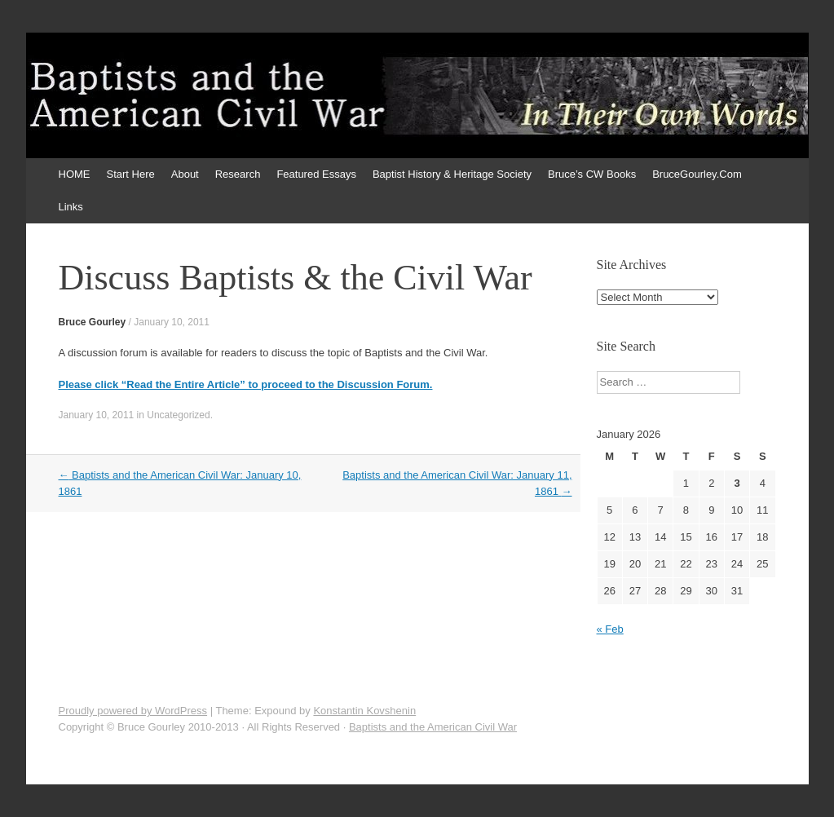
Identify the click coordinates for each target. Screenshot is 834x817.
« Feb (610, 629)
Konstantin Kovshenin (364, 710)
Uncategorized (178, 415)
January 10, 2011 (172, 322)
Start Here (131, 174)
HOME (74, 174)
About (185, 174)
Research (238, 174)
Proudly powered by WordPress (133, 710)
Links (71, 207)
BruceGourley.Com (697, 174)
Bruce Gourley (92, 322)
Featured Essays (316, 174)
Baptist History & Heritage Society (452, 174)
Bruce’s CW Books (592, 174)
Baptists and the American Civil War (433, 727)
